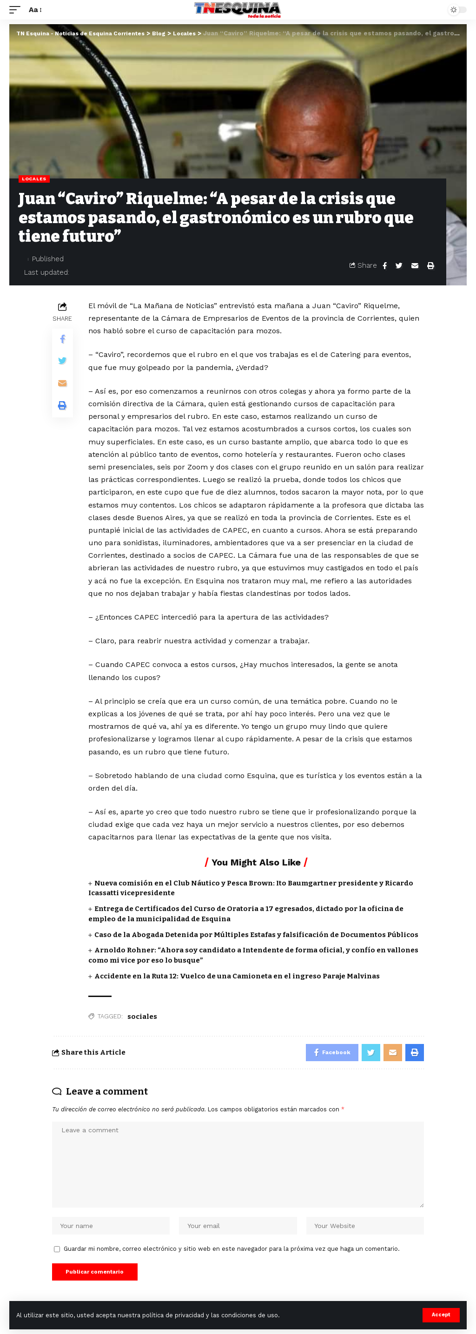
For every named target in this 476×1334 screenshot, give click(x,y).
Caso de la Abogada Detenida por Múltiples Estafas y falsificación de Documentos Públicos (256, 935)
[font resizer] (34, 9)
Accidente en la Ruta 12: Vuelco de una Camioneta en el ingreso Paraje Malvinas (237, 976)
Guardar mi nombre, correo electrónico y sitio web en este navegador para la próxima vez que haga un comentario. (232, 1253)
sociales (142, 1016)
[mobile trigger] (17, 9)
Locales (34, 178)
